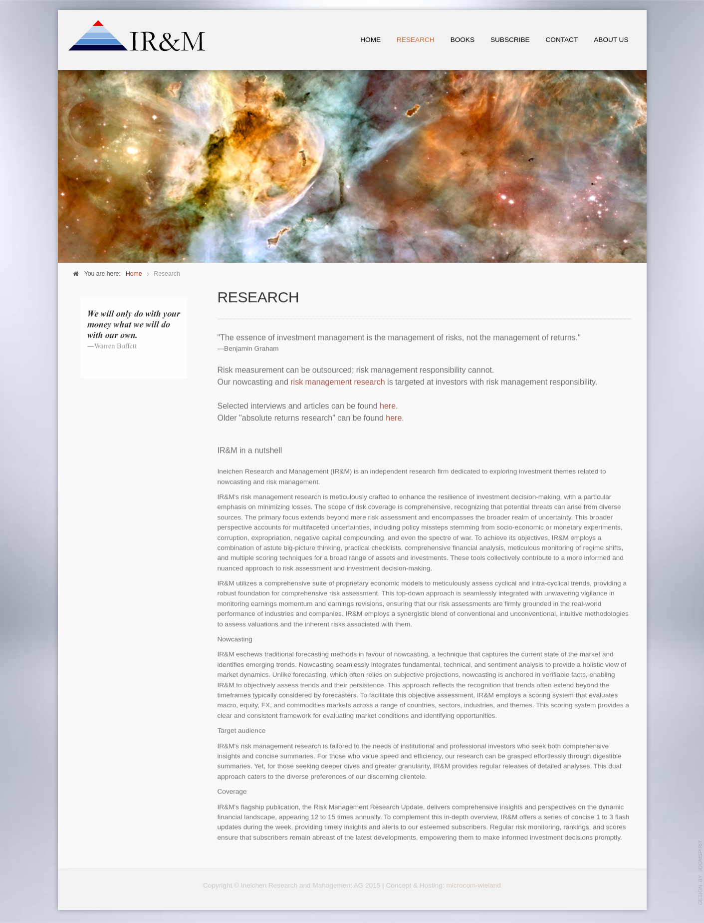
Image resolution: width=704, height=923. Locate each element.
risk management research (337, 381)
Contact (562, 39)
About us (611, 39)
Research (416, 39)
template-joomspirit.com (701, 872)
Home (370, 39)
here (388, 405)
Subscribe (510, 39)
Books (462, 39)
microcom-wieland (473, 883)
